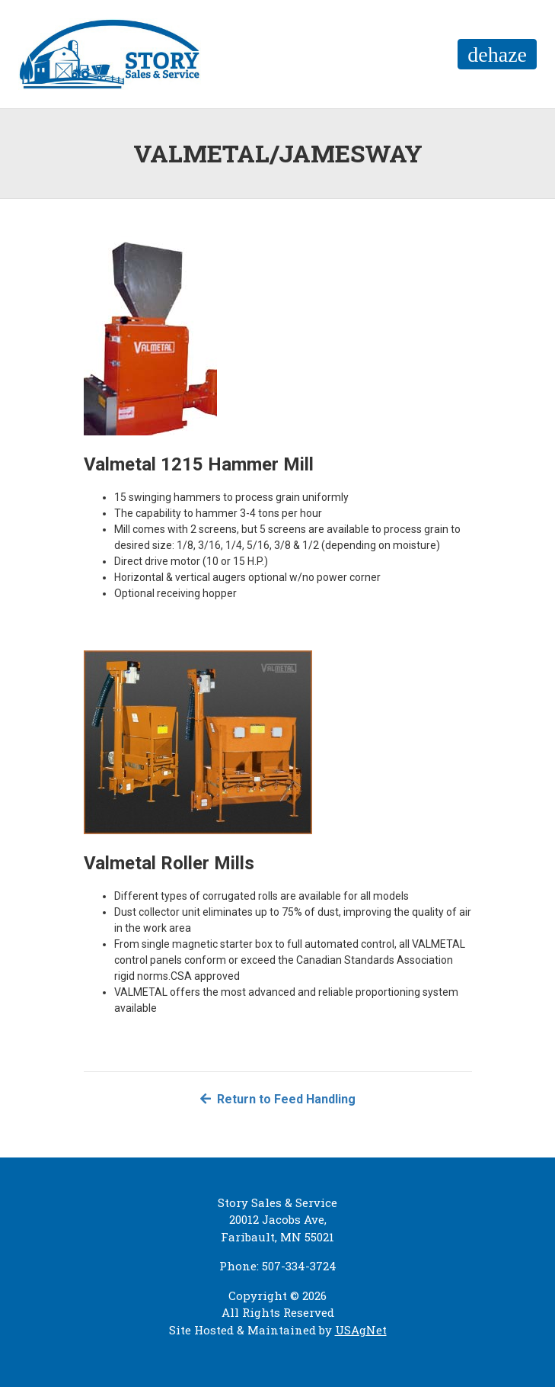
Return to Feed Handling (278, 1099)
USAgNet (361, 1329)
